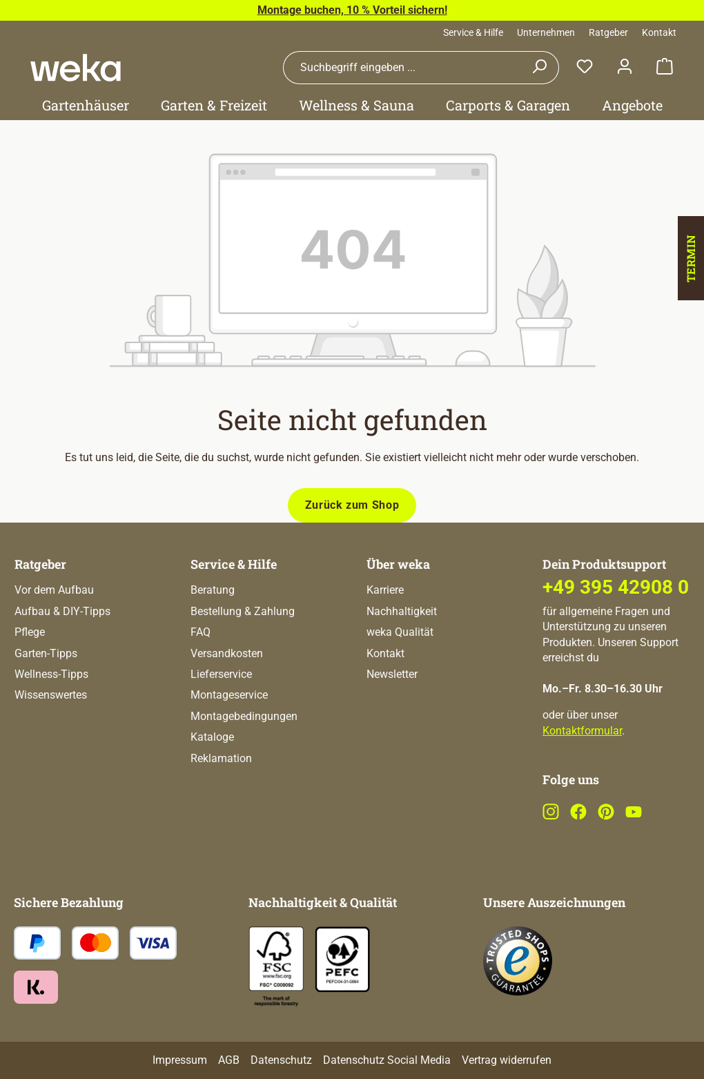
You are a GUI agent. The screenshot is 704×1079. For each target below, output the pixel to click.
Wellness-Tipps (51, 674)
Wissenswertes (50, 694)
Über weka (398, 564)
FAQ (200, 632)
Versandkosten (226, 653)
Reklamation (221, 758)
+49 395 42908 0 (615, 587)
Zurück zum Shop (352, 505)
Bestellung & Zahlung (242, 611)
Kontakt (659, 32)
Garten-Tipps (45, 653)
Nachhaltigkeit (401, 611)
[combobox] (401, 67)
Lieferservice (221, 674)
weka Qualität (399, 632)
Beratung (212, 589)
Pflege (29, 632)
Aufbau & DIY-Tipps (62, 611)
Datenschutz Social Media (387, 1060)
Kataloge (212, 736)
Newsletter (392, 674)
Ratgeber (608, 32)
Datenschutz (281, 1060)
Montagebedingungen (243, 716)
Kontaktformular (582, 730)
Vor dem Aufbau (54, 589)
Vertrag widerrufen (506, 1060)
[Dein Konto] (625, 67)
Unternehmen (546, 32)
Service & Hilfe (473, 32)
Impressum (180, 1060)
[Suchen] (539, 67)
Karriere (385, 589)
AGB (228, 1060)
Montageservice (229, 694)
